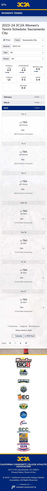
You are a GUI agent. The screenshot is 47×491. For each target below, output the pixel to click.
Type (5, 52)
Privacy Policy (17, 472)
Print (6, 40)
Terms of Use (30, 472)
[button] (23, 97)
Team (17, 40)
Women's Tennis (11, 13)
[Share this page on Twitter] (15, 343)
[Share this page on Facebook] (10, 343)
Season (6, 46)
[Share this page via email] (21, 343)
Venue (6, 58)
